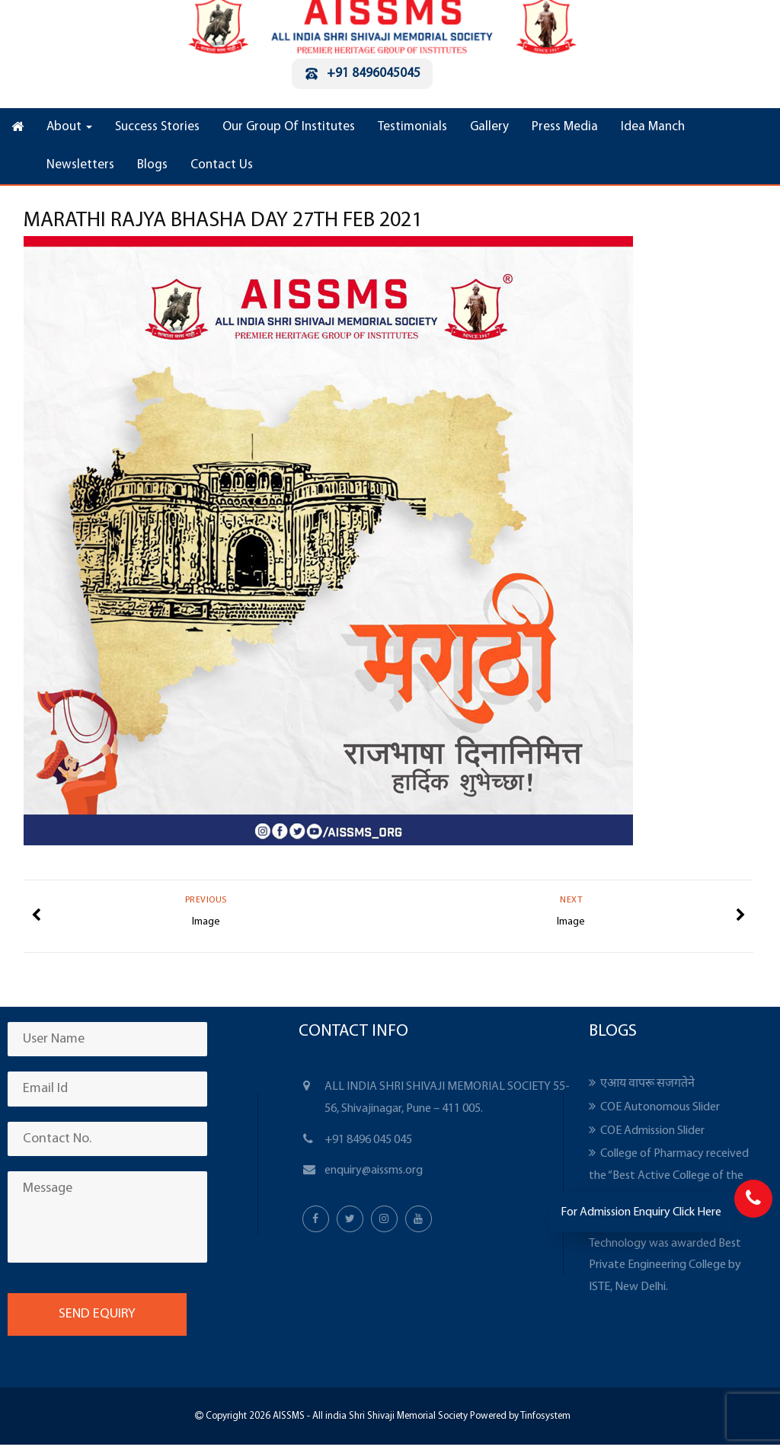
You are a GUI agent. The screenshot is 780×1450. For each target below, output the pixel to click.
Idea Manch (653, 126)
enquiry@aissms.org (373, 1170)
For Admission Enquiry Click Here (641, 1212)
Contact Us (221, 164)
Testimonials (412, 126)
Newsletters (80, 164)
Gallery (489, 126)
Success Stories (157, 126)
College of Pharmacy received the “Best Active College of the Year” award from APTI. (669, 1176)
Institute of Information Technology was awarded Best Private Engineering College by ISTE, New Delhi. (665, 1254)
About (69, 126)
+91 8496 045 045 (368, 1140)
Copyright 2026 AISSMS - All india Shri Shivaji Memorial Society (335, 1416)
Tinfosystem (545, 1416)
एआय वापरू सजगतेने (647, 1084)
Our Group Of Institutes (288, 126)
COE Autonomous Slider (660, 1107)
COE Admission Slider (652, 1131)
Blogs (152, 164)
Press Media (565, 126)
